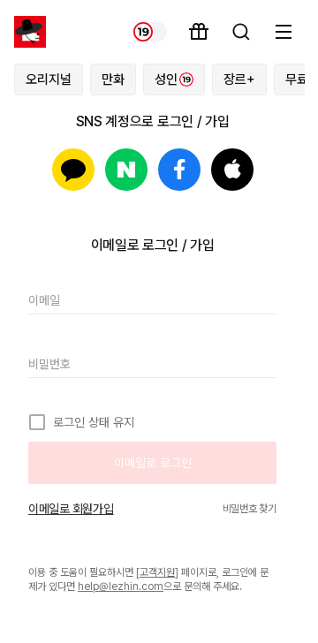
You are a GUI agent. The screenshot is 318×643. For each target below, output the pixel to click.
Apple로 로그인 (232, 169)
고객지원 (157, 572)
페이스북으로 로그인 (179, 169)
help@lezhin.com (120, 586)
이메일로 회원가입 (70, 509)
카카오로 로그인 (73, 169)
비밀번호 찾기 (249, 509)
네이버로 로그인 (126, 169)
